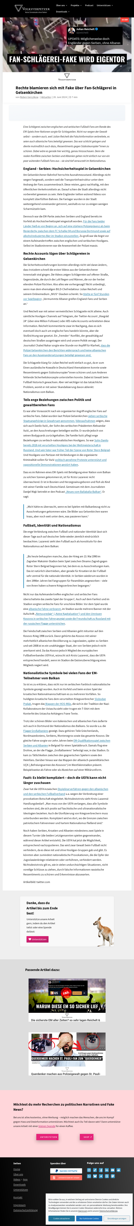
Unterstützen (104, 5)
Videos (16, 1179)
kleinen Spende (46, 1126)
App (25, 1179)
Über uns (60, 5)
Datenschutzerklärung (108, 1211)
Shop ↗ (88, 1137)
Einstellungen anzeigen (116, 1218)
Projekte (75, 5)
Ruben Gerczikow (29, 97)
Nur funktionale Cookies (89, 1218)
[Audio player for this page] (67, 113)
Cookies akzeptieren (61, 1218)
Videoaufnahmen (85, 421)
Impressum (82, 1211)
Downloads (61, 12)
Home (16, 1169)
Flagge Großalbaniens (35, 731)
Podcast (89, 5)
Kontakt (17, 1197)
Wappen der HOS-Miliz (58, 704)
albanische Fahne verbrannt (45, 609)
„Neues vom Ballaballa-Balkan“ (83, 491)
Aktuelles (46, 97)
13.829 (125, 19)
